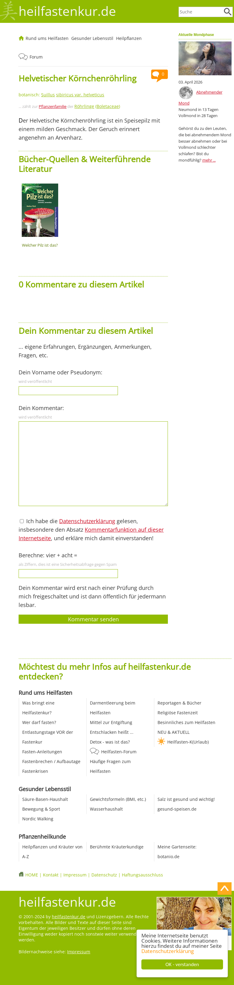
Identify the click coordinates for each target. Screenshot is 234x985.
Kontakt (50, 875)
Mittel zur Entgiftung (111, 722)
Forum (36, 57)
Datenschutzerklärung (167, 951)
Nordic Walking (37, 819)
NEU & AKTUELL (174, 732)
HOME (31, 875)
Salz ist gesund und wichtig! (186, 799)
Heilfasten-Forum (118, 752)
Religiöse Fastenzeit (178, 713)
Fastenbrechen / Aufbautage (51, 761)
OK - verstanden (182, 964)
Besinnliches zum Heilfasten (186, 722)
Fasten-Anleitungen (42, 752)
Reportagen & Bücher (179, 703)
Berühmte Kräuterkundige (117, 847)
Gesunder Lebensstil (92, 38)
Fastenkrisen (35, 771)
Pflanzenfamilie (52, 106)
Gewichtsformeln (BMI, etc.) (118, 799)
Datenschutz (104, 875)
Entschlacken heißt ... (111, 732)
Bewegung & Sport (41, 809)
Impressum (75, 875)
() (97, 106)
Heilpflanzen (129, 38)
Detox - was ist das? (110, 742)
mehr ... (209, 160)
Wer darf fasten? (39, 722)
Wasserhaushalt (106, 809)
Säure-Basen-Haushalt (45, 799)
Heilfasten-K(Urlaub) (188, 742)
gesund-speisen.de (177, 809)
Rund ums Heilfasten (47, 38)
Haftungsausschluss (142, 875)
